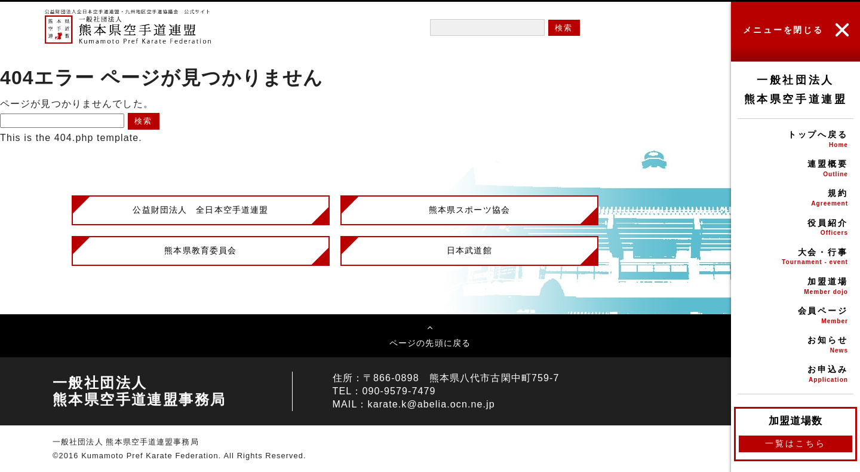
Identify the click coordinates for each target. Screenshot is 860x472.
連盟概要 (795, 169)
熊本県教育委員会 (200, 250)
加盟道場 (795, 287)
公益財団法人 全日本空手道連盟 (200, 209)
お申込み (795, 374)
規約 (795, 198)
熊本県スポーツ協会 (469, 209)
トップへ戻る (795, 140)
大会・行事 (795, 257)
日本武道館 (469, 250)
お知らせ (795, 345)
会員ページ (795, 316)
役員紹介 (795, 228)
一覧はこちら (795, 443)
